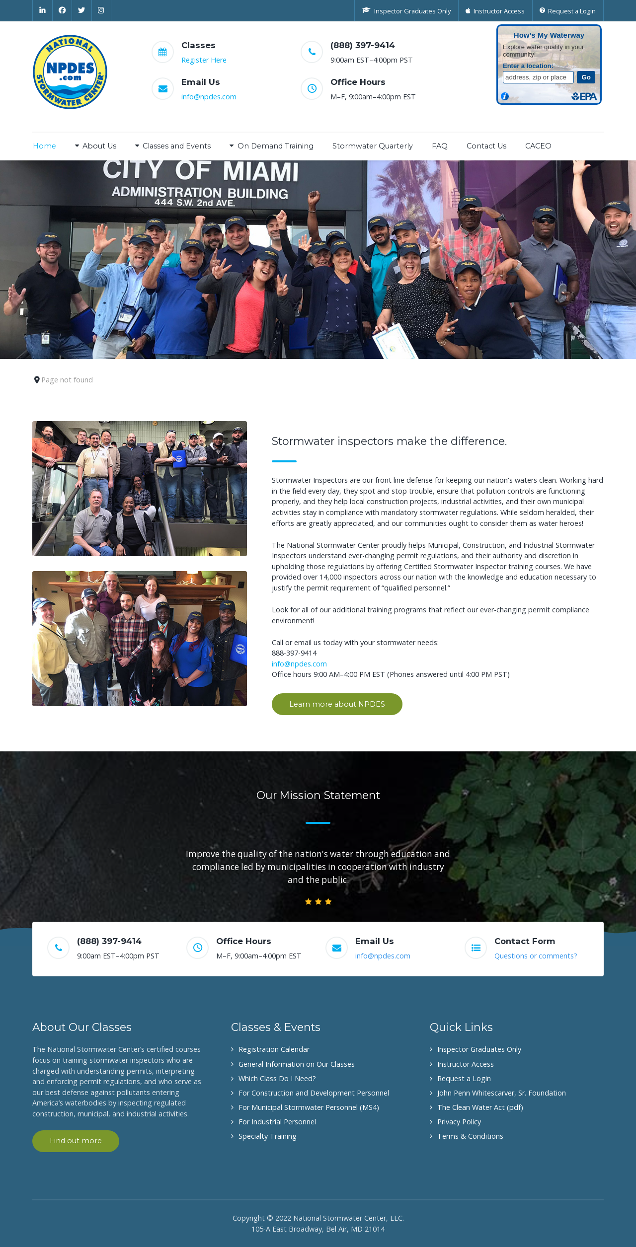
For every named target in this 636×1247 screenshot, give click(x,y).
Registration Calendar (274, 1049)
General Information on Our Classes (296, 1064)
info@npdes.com (209, 96)
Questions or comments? (535, 955)
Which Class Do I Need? (277, 1078)
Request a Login (464, 1078)
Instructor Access (465, 1064)
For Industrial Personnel (277, 1121)
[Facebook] (63, 10)
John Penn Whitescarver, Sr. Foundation (501, 1093)
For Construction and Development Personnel (313, 1093)
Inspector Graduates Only (479, 1049)
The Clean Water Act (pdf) (480, 1107)
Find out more (76, 1140)
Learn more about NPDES (337, 704)
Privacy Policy (459, 1121)
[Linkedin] (42, 10)
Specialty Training (267, 1136)
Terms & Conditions (470, 1136)
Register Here (204, 60)
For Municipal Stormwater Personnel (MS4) (308, 1107)
